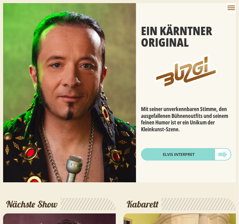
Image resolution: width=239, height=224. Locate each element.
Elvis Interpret (178, 154)
